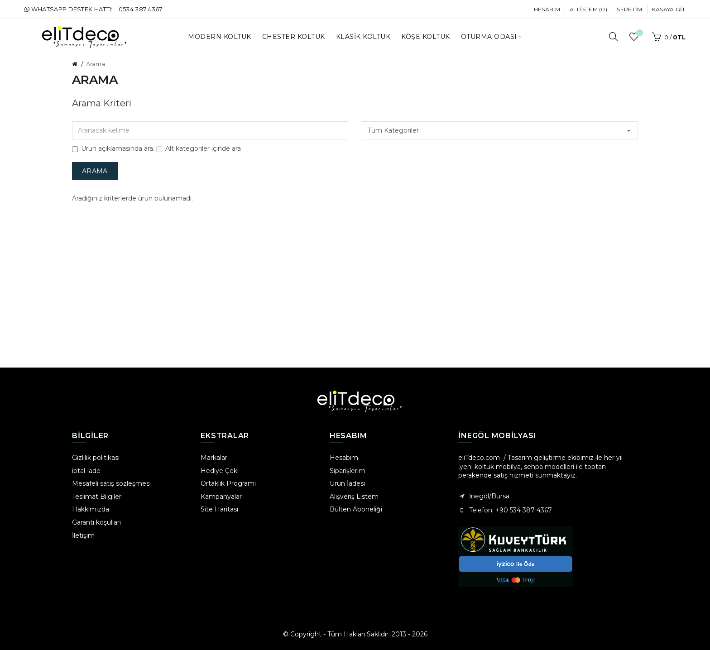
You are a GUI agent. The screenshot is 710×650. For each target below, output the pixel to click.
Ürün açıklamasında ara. (113, 148)
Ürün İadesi (347, 483)
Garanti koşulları (96, 522)
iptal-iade (86, 471)
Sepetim (629, 9)
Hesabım (547, 9)
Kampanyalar (221, 496)
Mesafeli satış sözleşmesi (111, 483)
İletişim (83, 535)
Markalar (214, 458)
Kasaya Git (669, 9)
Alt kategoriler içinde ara (198, 148)
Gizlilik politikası (96, 458)
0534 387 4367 (141, 9)
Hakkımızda (90, 509)
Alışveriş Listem (354, 496)
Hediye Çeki (220, 471)
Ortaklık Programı (228, 483)
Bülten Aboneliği (356, 509)
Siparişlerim (347, 471)
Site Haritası (219, 509)
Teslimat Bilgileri (97, 496)
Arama (95, 63)
